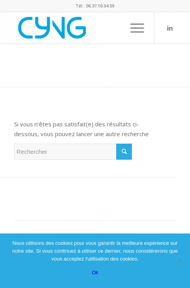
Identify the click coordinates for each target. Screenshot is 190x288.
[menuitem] (133, 28)
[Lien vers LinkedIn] (170, 28)
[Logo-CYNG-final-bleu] (78, 28)
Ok (95, 272)
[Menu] (133, 28)
